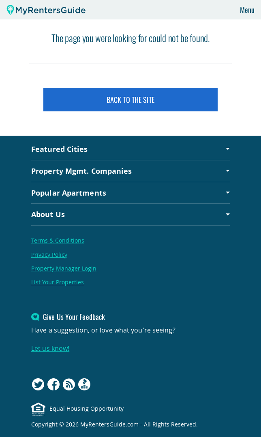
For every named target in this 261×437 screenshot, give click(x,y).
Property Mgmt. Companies (81, 171)
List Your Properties (57, 282)
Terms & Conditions (57, 240)
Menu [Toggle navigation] (247, 10)
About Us (48, 214)
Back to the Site (130, 99)
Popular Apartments (68, 193)
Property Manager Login (63, 268)
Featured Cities (59, 149)
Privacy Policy (49, 254)
